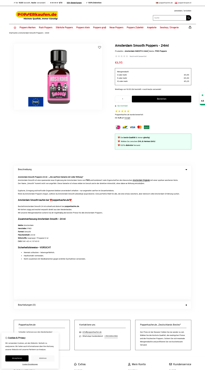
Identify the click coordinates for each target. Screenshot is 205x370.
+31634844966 (111, 210)
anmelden (178, 11)
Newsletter (133, 258)
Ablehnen (43, 358)
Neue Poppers (116, 27)
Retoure (172, 249)
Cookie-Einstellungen (30, 364)
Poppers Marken (27, 27)
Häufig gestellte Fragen (179, 258)
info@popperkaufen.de (92, 206)
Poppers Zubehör (135, 27)
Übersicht (173, 253)
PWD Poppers (161, 51)
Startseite (13, 33)
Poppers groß (99, 27)
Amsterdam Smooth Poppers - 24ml (34, 33)
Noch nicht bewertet (138, 56)
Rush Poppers (45, 27)
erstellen (187, 11)
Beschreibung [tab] (102, 169)
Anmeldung (132, 244)
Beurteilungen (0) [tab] (102, 179)
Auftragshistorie (135, 249)
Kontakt (172, 244)
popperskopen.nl (183, 3)
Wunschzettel (133, 253)
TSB (189, 275)
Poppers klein (83, 27)
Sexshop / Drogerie (169, 27)
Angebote (151, 27)
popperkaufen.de (164, 3)
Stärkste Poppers (64, 27)
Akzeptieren (17, 358)
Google (127, 118)
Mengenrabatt (123, 72)
